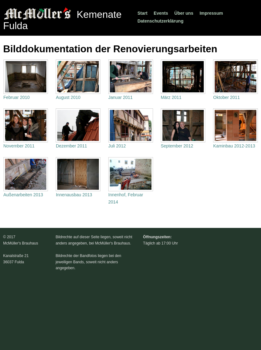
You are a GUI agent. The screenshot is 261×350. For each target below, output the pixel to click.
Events (161, 13)
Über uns (183, 13)
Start (142, 13)
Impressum (211, 13)
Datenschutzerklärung (160, 20)
